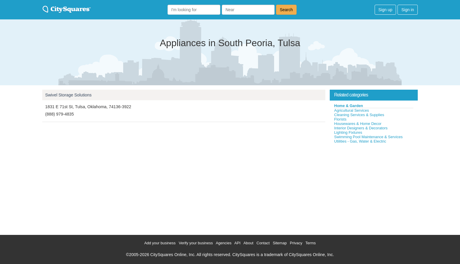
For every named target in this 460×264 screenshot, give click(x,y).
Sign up (385, 9)
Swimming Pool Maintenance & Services (368, 137)
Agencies (223, 243)
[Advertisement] (374, 188)
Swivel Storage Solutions (68, 95)
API (237, 243)
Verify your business (196, 243)
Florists (340, 119)
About (248, 243)
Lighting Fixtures (348, 132)
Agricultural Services (351, 110)
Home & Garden (348, 105)
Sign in (407, 9)
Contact (263, 243)
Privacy (296, 243)
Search (286, 9)
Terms (310, 243)
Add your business (160, 243)
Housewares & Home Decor (357, 123)
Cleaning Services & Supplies (359, 115)
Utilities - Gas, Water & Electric (360, 141)
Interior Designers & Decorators (361, 128)
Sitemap (280, 243)
